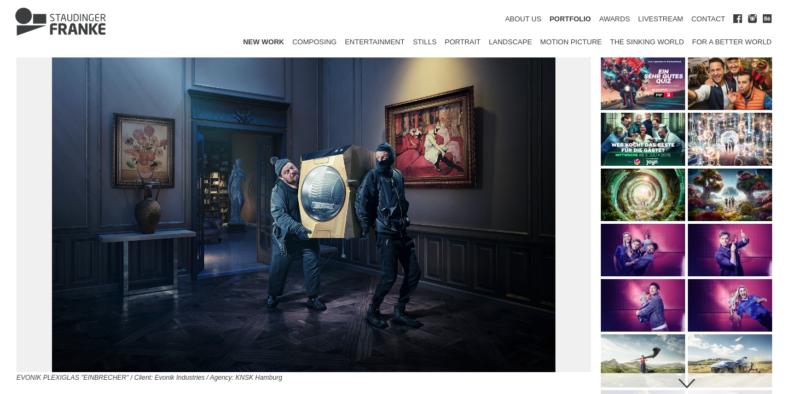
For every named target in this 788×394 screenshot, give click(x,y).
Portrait (463, 42)
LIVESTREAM (660, 19)
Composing (314, 42)
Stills (424, 42)
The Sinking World (647, 42)
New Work (263, 42)
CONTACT (708, 19)
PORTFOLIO (570, 19)
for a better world (732, 42)
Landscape (510, 42)
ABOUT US (523, 19)
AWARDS (614, 19)
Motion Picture (571, 42)
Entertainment (374, 42)
